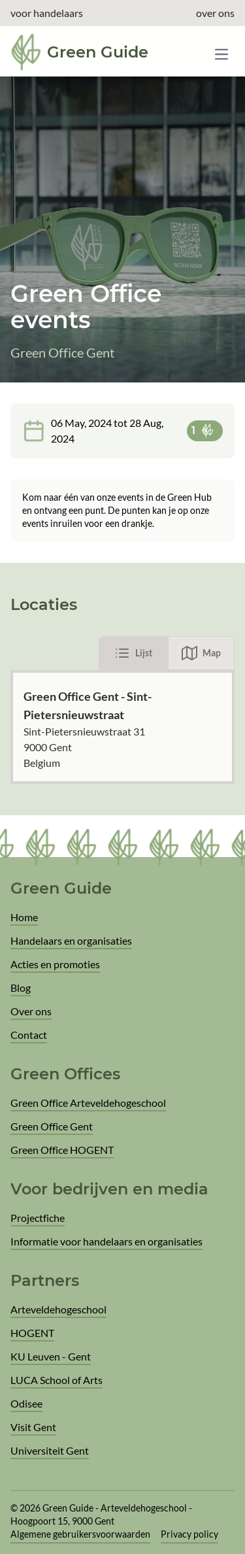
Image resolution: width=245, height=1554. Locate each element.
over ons (215, 13)
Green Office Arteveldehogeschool (88, 1102)
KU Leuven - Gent (50, 1356)
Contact (28, 1034)
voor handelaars (46, 13)
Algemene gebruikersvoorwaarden (80, 1534)
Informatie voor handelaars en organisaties (106, 1241)
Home (24, 917)
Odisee (26, 1403)
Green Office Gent (51, 1126)
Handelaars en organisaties (71, 940)
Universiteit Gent (49, 1450)
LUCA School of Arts (56, 1380)
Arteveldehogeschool (58, 1309)
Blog (20, 987)
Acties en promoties (55, 964)
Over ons (31, 1011)
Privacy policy (189, 1534)
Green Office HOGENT (62, 1149)
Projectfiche (37, 1217)
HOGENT (32, 1332)
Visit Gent (33, 1427)
